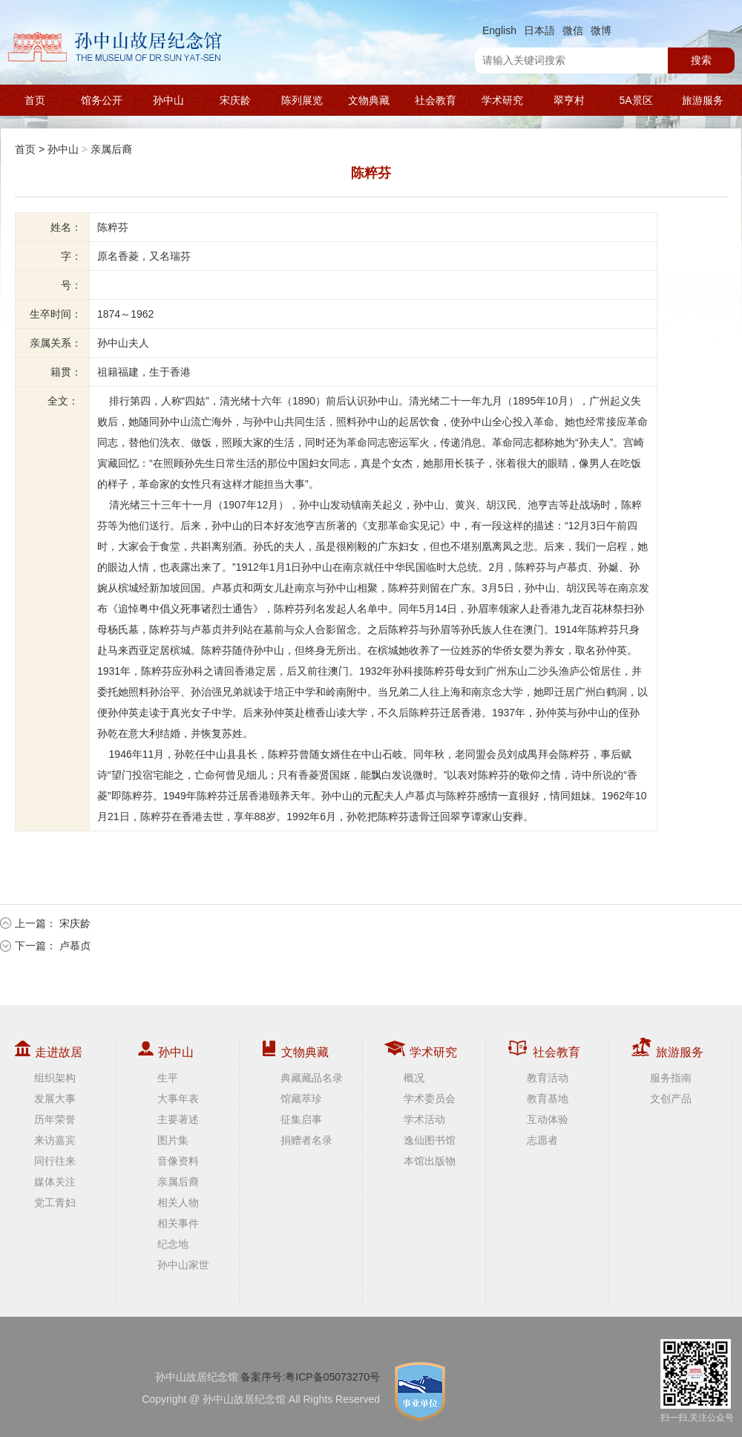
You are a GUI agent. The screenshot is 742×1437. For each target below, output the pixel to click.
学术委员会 (430, 1098)
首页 (34, 100)
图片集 (172, 1140)
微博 (601, 30)
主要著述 (178, 1119)
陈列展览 (302, 100)
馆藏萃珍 (301, 1098)
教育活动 (547, 1078)
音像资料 (178, 1161)
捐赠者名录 (306, 1140)
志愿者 (542, 1140)
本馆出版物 (430, 1161)
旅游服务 (702, 100)
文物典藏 (369, 100)
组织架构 (55, 1078)
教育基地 (547, 1098)
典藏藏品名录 (311, 1078)
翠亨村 (569, 100)
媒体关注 (55, 1182)
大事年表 (178, 1098)
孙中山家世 (183, 1265)
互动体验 (547, 1119)
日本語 (539, 30)
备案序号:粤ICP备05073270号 (310, 1377)
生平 (167, 1078)
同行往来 (55, 1161)
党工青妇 (55, 1202)
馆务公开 (101, 100)
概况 (414, 1078)
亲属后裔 (111, 149)
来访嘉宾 (55, 1140)
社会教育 (435, 100)
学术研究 (502, 100)
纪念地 (172, 1244)
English (499, 30)
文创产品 (671, 1098)
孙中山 (168, 100)
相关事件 (178, 1223)
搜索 (701, 60)
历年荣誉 (55, 1119)
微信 (572, 30)
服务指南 (671, 1078)
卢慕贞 (75, 946)
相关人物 (178, 1202)
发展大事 (55, 1098)
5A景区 (635, 100)
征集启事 (301, 1119)
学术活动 (424, 1119)
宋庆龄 (235, 100)
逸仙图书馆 (430, 1140)
